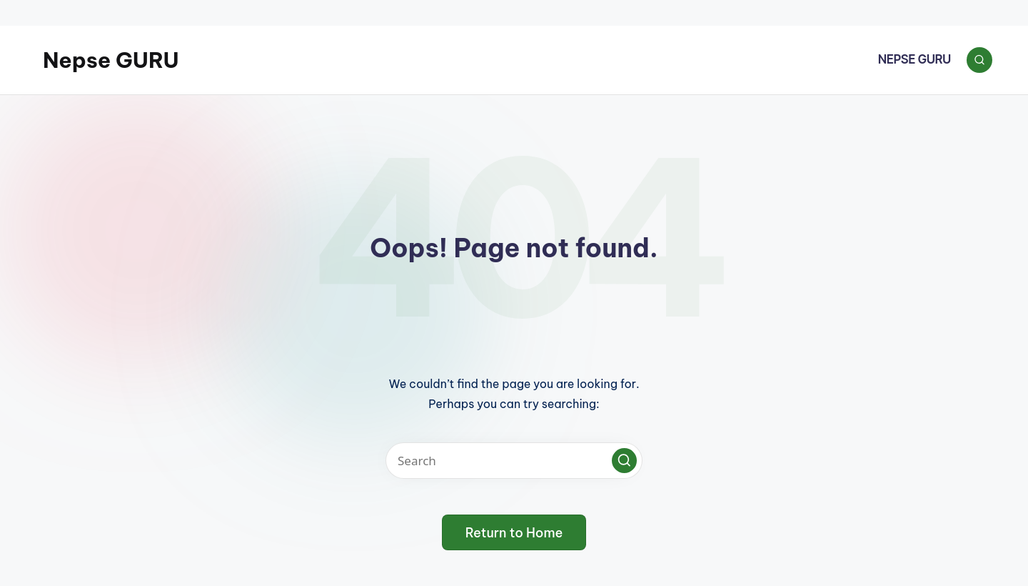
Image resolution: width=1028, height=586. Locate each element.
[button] (624, 460)
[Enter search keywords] (514, 460)
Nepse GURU (111, 60)
